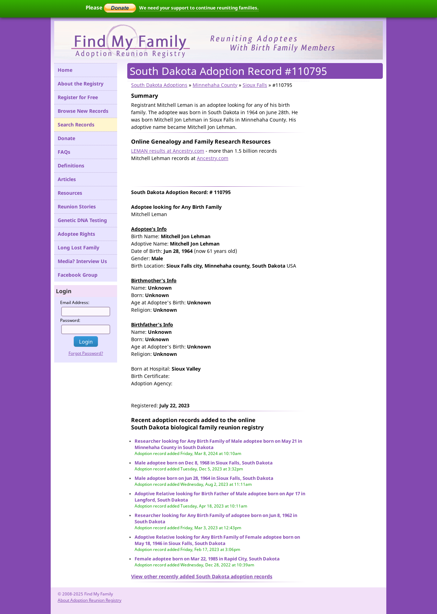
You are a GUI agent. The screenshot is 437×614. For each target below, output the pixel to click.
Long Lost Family (78, 247)
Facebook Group (78, 274)
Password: (70, 320)
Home (65, 70)
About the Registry (80, 83)
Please (111, 7)
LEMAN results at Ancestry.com (167, 150)
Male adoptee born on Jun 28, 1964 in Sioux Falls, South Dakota (204, 478)
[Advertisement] (213, 172)
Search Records (76, 124)
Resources (70, 192)
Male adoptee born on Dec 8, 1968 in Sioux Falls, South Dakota (204, 463)
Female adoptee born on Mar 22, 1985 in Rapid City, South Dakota (207, 559)
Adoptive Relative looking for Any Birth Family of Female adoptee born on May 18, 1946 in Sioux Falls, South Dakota (217, 540)
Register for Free (78, 97)
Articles (67, 179)
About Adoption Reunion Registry (89, 600)
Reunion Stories (77, 206)
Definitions (71, 165)
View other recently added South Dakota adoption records (201, 576)
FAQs (64, 152)
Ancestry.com (212, 158)
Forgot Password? (86, 353)
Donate (66, 138)
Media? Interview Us (82, 261)
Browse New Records (83, 111)
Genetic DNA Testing (82, 220)
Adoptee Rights (76, 233)
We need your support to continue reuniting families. (199, 8)
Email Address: (74, 302)
